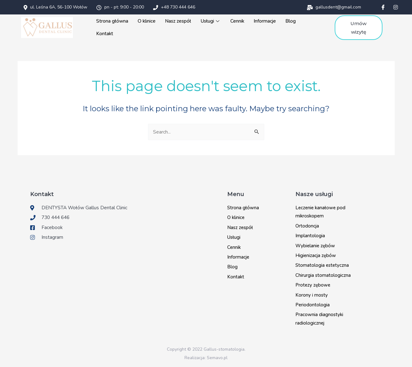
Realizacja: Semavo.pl (206, 357)
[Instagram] (395, 7)
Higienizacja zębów (315, 254)
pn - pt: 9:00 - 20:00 (120, 7)
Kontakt (106, 33)
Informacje (265, 21)
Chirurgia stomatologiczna (323, 274)
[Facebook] (383, 7)
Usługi (211, 21)
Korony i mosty (311, 294)
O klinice (148, 21)
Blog (290, 21)
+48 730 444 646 (174, 7)
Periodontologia (312, 304)
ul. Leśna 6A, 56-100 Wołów (55, 7)
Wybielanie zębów (315, 245)
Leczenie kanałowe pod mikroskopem (320, 211)
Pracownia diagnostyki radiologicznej (319, 317)
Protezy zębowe (312, 284)
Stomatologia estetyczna (322, 264)
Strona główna (114, 21)
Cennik (237, 21)
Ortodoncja (307, 225)
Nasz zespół (179, 21)
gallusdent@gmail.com (334, 7)
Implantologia (310, 235)
